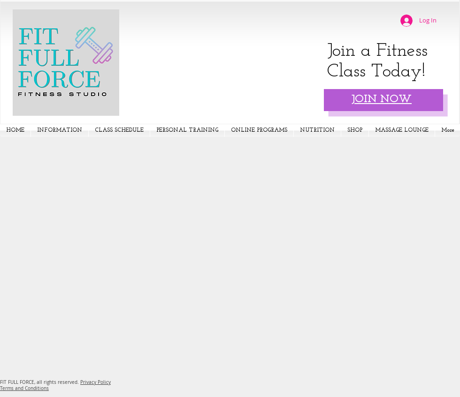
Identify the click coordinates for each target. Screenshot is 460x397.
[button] (59, 130)
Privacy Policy (95, 382)
